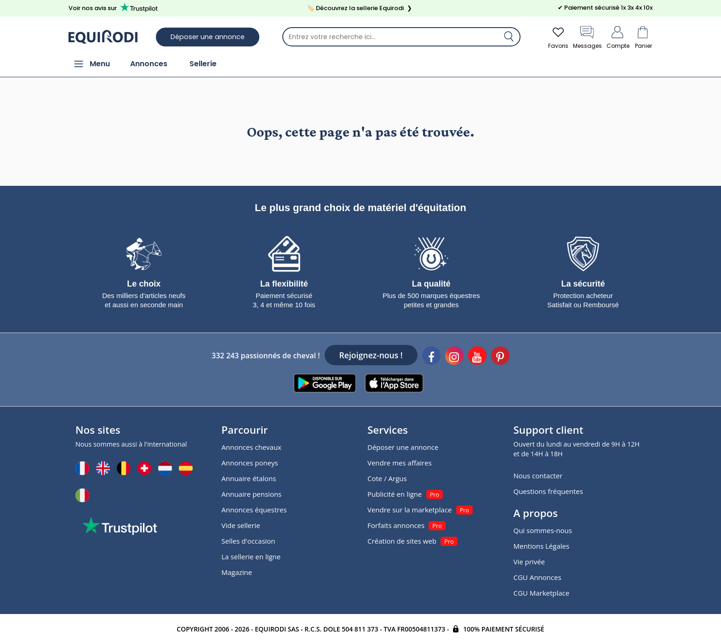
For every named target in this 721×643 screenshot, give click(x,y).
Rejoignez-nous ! (371, 355)
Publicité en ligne (394, 494)
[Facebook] (431, 357)
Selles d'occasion (248, 540)
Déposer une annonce (208, 36)
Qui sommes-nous (543, 530)
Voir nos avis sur (115, 7)
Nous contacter (538, 475)
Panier (643, 36)
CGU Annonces (537, 577)
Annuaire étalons (249, 478)
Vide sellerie (241, 525)
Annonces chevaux (251, 447)
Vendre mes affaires (399, 462)
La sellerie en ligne (251, 556)
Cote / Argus (387, 478)
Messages (587, 36)
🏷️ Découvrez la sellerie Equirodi (360, 8)
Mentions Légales (542, 546)
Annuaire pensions (252, 494)
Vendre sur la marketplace (409, 509)
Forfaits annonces (395, 525)
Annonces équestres (254, 509)
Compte (618, 36)
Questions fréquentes (548, 491)
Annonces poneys (250, 462)
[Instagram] (454, 357)
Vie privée (529, 561)
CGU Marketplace (542, 592)
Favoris (558, 36)
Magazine (237, 572)
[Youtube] (477, 357)
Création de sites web (401, 540)
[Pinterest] (500, 357)
